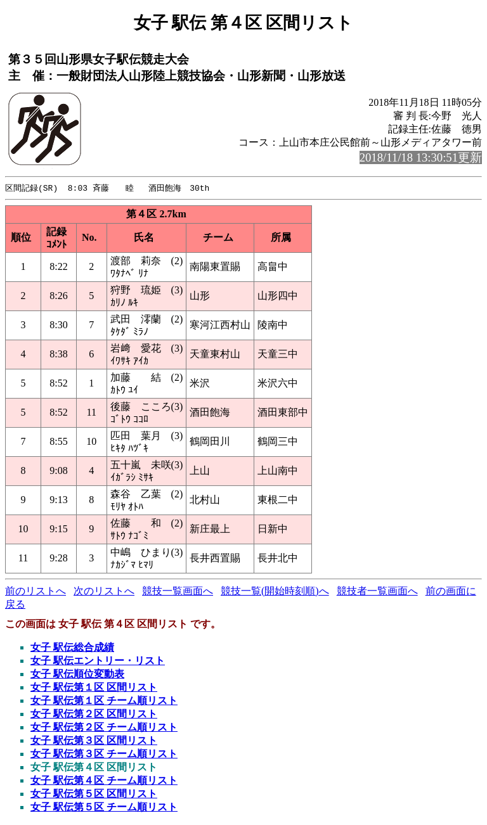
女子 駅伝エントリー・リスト (97, 661)
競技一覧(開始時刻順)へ (275, 591)
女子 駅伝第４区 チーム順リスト (104, 781)
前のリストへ (35, 591)
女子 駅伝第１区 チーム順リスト (104, 701)
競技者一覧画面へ (377, 591)
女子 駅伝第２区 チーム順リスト (104, 727)
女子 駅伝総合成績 (72, 648)
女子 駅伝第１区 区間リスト (93, 687)
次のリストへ (104, 591)
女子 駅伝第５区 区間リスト (93, 794)
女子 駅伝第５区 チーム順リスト (104, 807)
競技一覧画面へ (177, 591)
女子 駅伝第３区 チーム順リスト (104, 754)
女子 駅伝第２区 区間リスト (93, 714)
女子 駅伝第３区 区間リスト (93, 741)
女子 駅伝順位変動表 (77, 674)
